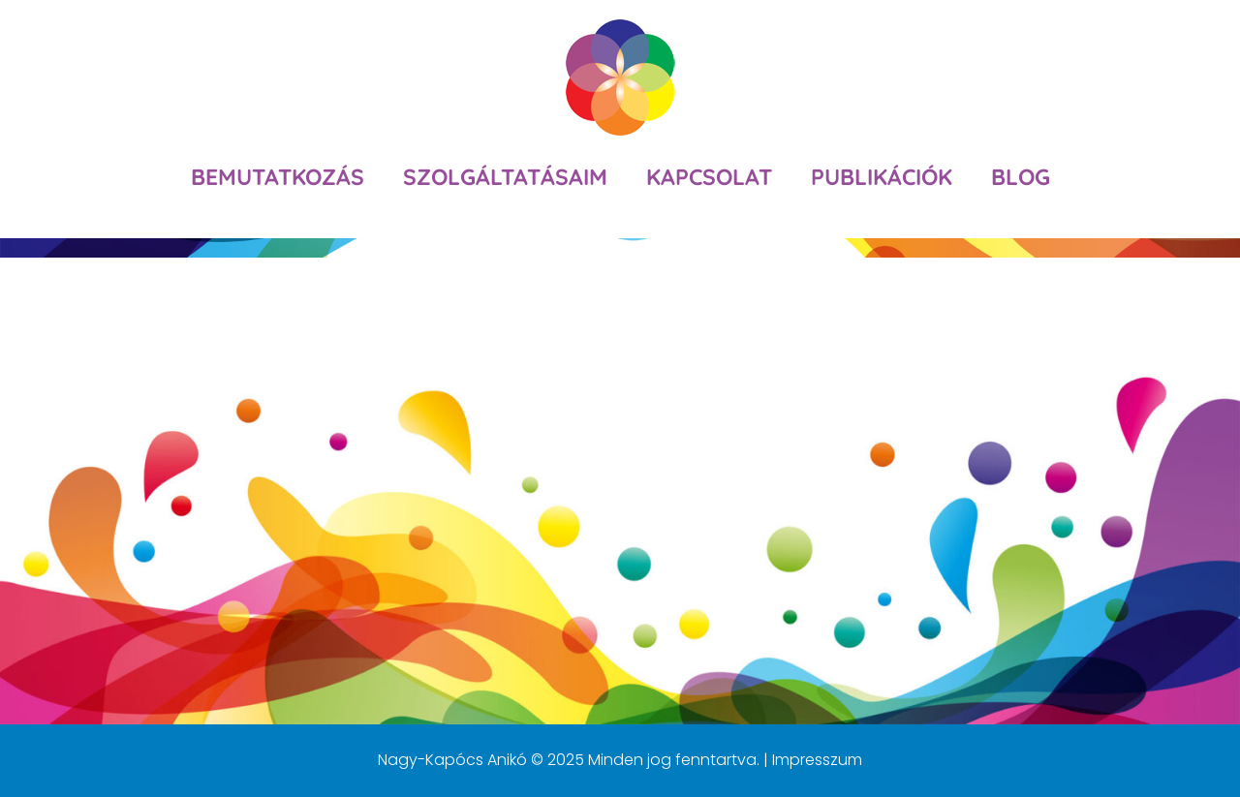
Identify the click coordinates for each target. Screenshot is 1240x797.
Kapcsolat (709, 177)
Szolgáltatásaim (505, 177)
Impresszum (817, 760)
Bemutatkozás (277, 177)
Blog (1020, 177)
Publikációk (881, 177)
